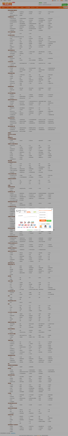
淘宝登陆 (40, 227)
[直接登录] (49, 220)
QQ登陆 (45, 227)
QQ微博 (50, 227)
